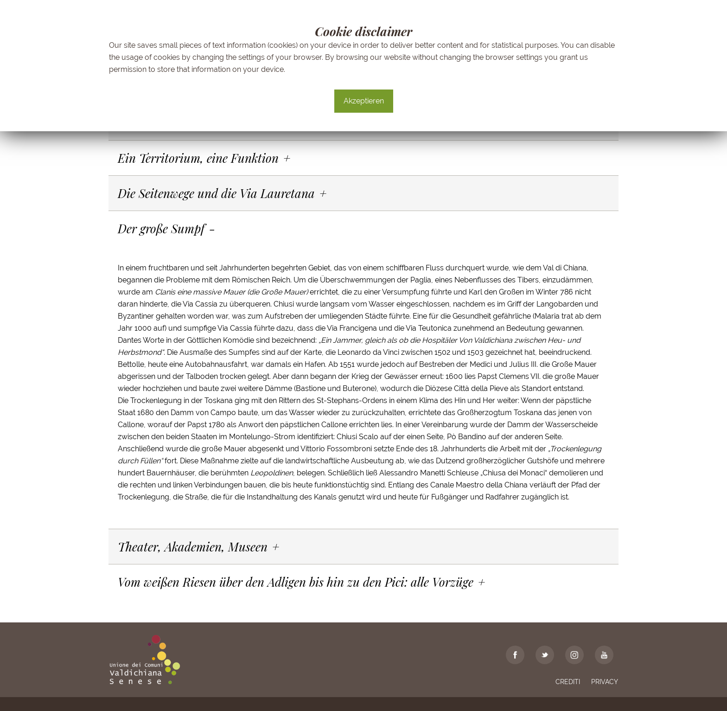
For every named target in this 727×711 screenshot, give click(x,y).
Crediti (567, 681)
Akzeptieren (364, 100)
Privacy (604, 681)
